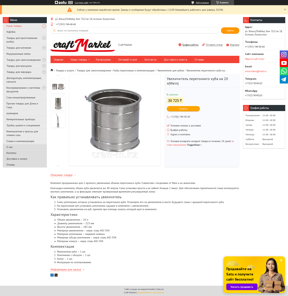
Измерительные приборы (20, 119)
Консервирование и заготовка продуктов (23, 89)
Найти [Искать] (230, 30)
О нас (9, 147)
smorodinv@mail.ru (256, 71)
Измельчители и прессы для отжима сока (22, 133)
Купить (183, 108)
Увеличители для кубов (170, 70)
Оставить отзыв (214, 44)
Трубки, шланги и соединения (23, 125)
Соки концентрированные (20, 97)
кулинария (12, 113)
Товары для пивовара (18, 72)
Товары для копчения (18, 47)
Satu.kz (160, 289)
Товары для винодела (19, 66)
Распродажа (103, 59)
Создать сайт (81, 2)
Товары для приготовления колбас (21, 39)
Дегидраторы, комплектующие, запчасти (24, 79)
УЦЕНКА (10, 32)
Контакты (11, 153)
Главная (58, 59)
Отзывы (10, 164)
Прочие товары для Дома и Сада (22, 105)
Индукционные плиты (18, 53)
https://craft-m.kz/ (254, 59)
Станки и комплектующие (20, 141)
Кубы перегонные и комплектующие (134, 70)
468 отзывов (202, 2)
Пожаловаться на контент (151, 292)
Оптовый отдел (127, 59)
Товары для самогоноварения (23, 59)
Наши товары (13, 26)
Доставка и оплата (16, 158)
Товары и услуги (65, 70)
